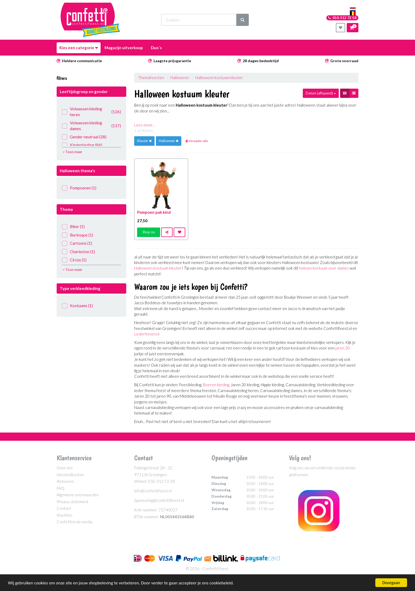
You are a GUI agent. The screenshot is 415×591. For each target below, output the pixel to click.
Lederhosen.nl (146, 333)
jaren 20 (342, 347)
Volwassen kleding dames (91, 125)
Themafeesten (151, 77)
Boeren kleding (216, 384)
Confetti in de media (74, 521)
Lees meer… (144, 124)
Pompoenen (79, 188)
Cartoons (77, 243)
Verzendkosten (70, 474)
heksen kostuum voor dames (324, 268)
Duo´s (156, 47)
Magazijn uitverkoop (124, 47)
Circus (74, 260)
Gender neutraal (84, 137)
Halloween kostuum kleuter (219, 77)
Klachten (64, 515)
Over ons (65, 467)
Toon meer (72, 152)
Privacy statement (72, 501)
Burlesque (77, 235)
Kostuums (77, 305)
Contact (64, 508)
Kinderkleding (82, 145)
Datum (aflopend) (321, 93)
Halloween (179, 77)
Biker (73, 226)
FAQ (60, 488)
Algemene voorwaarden (78, 494)
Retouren (65, 481)
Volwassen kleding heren (91, 111)
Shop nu (148, 232)
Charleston (78, 251)
